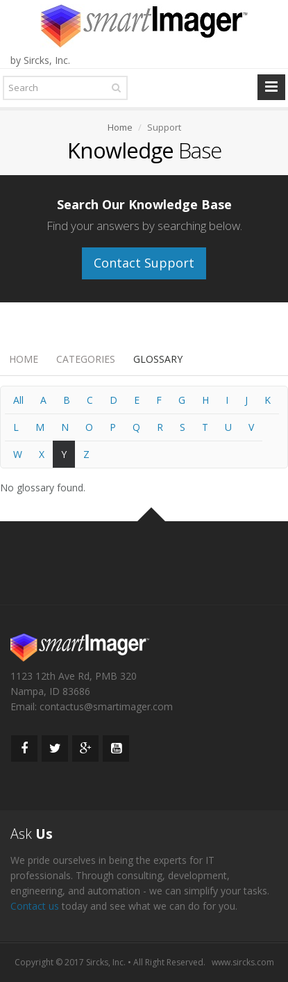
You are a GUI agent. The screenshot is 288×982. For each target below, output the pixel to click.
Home (23, 359)
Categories (85, 359)
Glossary (158, 359)
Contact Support (144, 262)
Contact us (34, 906)
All (18, 400)
